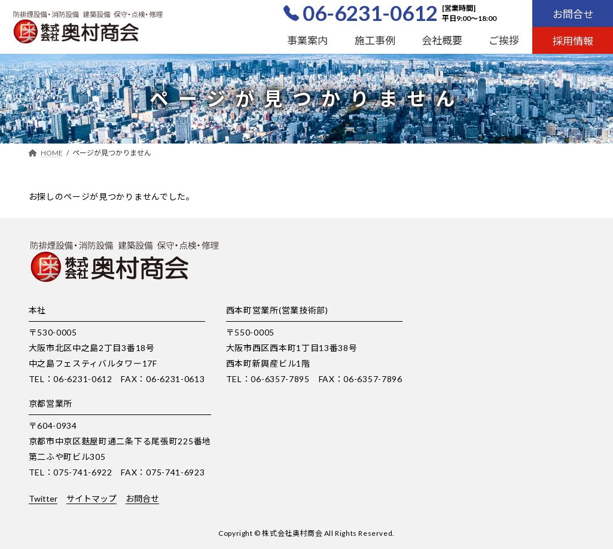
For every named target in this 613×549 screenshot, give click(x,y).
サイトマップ (91, 498)
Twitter (43, 498)
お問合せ (573, 14)
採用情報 (573, 41)
